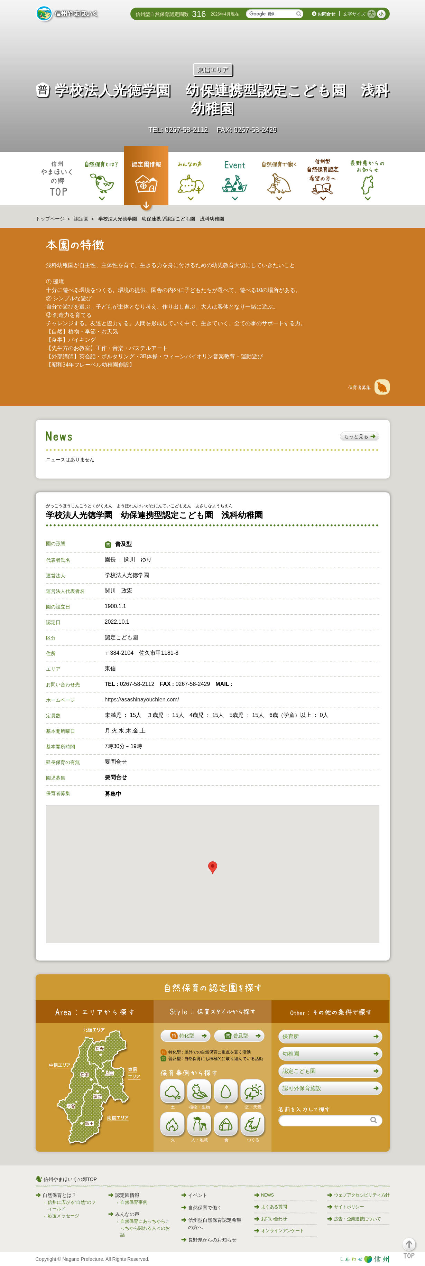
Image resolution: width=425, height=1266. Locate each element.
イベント (194, 1195)
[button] (359, 436)
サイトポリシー (345, 1206)
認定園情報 (123, 1195)
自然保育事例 (133, 1202)
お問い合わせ (270, 1218)
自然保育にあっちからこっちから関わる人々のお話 (145, 1228)
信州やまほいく (68, 14)
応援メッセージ (63, 1215)
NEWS (264, 1195)
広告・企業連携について (354, 1218)
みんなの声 (123, 1214)
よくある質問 (270, 1206)
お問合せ (326, 14)
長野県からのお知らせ (209, 1240)
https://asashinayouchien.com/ (142, 699)
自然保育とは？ (56, 1195)
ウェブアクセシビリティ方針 (358, 1195)
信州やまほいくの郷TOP (70, 1179)
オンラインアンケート (279, 1230)
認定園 (81, 218)
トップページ (50, 218)
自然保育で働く (201, 1207)
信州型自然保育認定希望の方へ (211, 1223)
